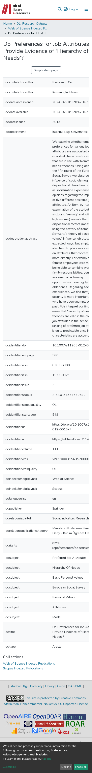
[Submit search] (59, 9)
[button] (65, 9)
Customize (9, 767)
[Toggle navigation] (86, 9)
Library (49, 686)
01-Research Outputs (32, 23)
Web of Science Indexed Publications (28, 28)
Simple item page (46, 70)
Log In (73, 9)
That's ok (81, 767)
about (47, 759)
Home (7, 23)
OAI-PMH (75, 686)
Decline (66, 767)
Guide (61, 686)
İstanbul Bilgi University (26, 686)
